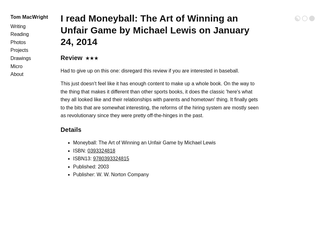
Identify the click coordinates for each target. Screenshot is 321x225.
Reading (20, 34)
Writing (18, 26)
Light (305, 18)
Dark (312, 18)
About (17, 74)
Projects (19, 50)
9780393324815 (111, 158)
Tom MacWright (29, 17)
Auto (297, 18)
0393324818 (101, 150)
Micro (16, 66)
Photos (18, 42)
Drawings (21, 58)
